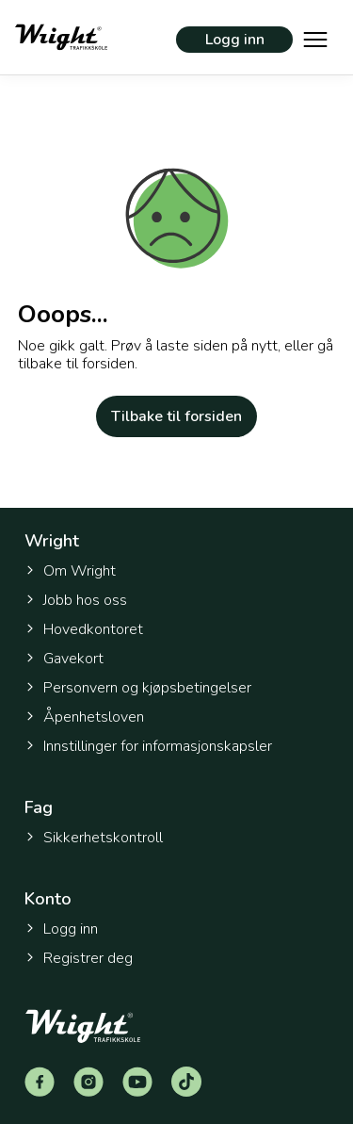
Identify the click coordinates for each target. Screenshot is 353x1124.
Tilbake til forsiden (176, 416)
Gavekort (64, 658)
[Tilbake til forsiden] (61, 37)
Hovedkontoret (83, 629)
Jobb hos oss (75, 600)
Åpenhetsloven (84, 717)
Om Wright (70, 571)
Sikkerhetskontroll (93, 837)
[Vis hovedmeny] (315, 38)
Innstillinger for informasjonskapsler (148, 747)
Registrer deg (78, 958)
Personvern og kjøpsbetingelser (137, 687)
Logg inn (235, 39)
